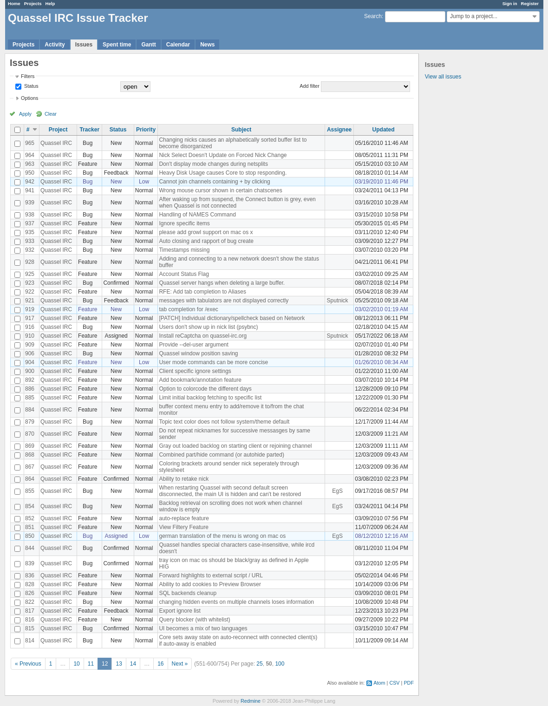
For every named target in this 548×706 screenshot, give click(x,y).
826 (29, 593)
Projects (33, 3)
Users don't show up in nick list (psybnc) (208, 327)
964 (29, 155)
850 (29, 536)
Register (530, 3)
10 (76, 663)
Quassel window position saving (198, 353)
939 (29, 202)
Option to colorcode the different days (205, 389)
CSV (394, 683)
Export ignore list (179, 611)
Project (58, 129)
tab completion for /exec (188, 309)
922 (29, 291)
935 (29, 232)
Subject (241, 129)
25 (259, 663)
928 (29, 262)
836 (29, 575)
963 (29, 164)
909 (29, 344)
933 (29, 241)
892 (29, 380)
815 (29, 628)
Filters (27, 76)
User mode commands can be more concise (213, 362)
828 (29, 584)
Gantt (148, 44)
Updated (383, 129)
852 (29, 518)
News (207, 44)
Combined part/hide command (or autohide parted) (221, 454)
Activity (55, 44)
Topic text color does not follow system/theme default (224, 421)
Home (14, 3)
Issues (83, 44)
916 (29, 327)
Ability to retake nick (184, 479)
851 (29, 527)
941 (29, 190)
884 (29, 409)
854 (29, 506)
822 (29, 602)
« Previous (28, 663)
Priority (146, 129)
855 (29, 491)
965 (29, 143)
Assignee (339, 129)
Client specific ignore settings (195, 371)
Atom (379, 683)
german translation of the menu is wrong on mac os (222, 536)
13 (119, 663)
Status (31, 86)
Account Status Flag (184, 274)
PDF (409, 683)
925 (29, 274)
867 (29, 467)
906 (29, 353)
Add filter (310, 86)
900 (29, 371)
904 (29, 362)
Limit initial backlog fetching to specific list (210, 397)
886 (29, 389)
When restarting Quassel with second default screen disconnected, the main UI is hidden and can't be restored (230, 490)
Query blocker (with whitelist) (194, 619)
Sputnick (337, 300)
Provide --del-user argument (193, 344)
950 (29, 173)
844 (29, 548)
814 (29, 640)
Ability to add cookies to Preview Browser (210, 584)
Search (373, 16)
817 (29, 611)
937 (29, 223)
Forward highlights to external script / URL (210, 575)
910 (29, 336)
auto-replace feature (184, 518)
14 (133, 663)
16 (160, 663)
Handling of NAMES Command (197, 214)
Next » (180, 663)
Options (29, 98)
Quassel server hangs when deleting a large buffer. (222, 283)
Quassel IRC (56, 143)
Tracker (89, 129)
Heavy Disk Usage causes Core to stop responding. (223, 173)
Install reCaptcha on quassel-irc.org (203, 336)
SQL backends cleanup (187, 593)
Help (50, 3)
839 (29, 563)
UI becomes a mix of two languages (203, 628)
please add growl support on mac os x (206, 232)
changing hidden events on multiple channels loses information (236, 602)
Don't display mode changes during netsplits (213, 164)
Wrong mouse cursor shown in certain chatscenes (220, 190)
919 (29, 309)
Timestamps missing (184, 250)
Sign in (509, 3)
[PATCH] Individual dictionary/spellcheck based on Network (232, 318)
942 (29, 181)
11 (91, 663)
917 (29, 318)
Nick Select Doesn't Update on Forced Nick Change (223, 155)
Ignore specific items (184, 223)
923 (29, 283)
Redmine (251, 701)
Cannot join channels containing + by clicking (214, 181)
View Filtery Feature (183, 527)
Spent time (117, 44)
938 (29, 214)
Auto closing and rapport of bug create (206, 241)
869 (29, 446)
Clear (51, 114)
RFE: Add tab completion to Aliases (202, 291)
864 (29, 479)
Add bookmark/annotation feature (200, 380)
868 (29, 454)
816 (29, 619)
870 (29, 434)
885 (29, 397)
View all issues (443, 76)
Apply (25, 114)
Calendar (178, 44)
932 (29, 250)
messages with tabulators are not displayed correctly (223, 300)
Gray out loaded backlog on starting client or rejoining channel (235, 446)
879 (29, 421)
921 (29, 300)
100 (279, 663)
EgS (337, 491)
